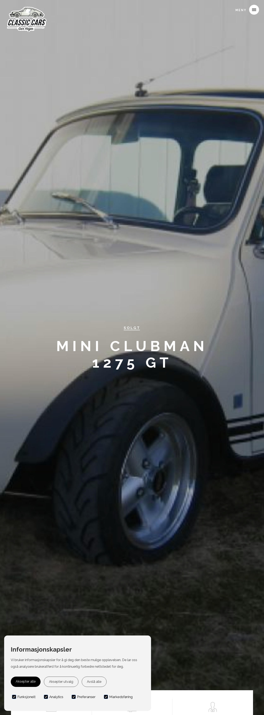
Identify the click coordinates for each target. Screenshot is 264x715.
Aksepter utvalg (61, 682)
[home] (26, 9)
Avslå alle (94, 682)
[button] (245, 10)
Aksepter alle (26, 681)
